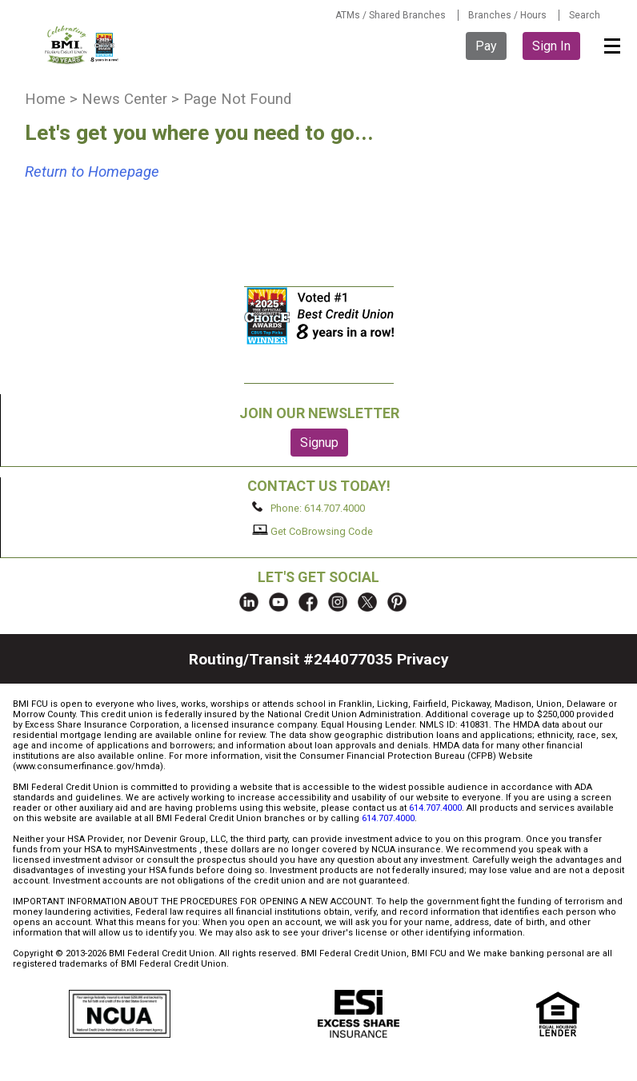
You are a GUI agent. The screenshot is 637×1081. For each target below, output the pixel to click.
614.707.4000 (435, 808)
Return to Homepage (92, 172)
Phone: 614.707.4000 (308, 507)
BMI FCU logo (82, 45)
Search (584, 15)
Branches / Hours (507, 15)
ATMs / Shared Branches (390, 15)
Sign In (551, 46)
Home (45, 99)
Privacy (423, 659)
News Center (124, 99)
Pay (486, 46)
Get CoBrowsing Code (312, 531)
